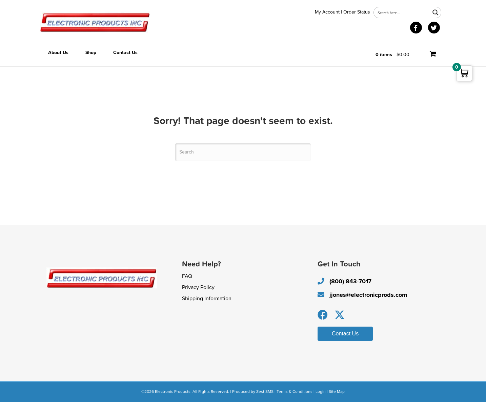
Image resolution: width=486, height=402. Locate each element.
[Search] (243, 152)
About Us (58, 52)
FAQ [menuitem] (187, 276)
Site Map (337, 391)
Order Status (356, 12)
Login (321, 391)
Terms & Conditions (294, 391)
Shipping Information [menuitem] (206, 298)
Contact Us (125, 52)
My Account (327, 12)
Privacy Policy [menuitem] (198, 287)
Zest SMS (265, 391)
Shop (90, 52)
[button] (323, 315)
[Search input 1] (402, 12)
